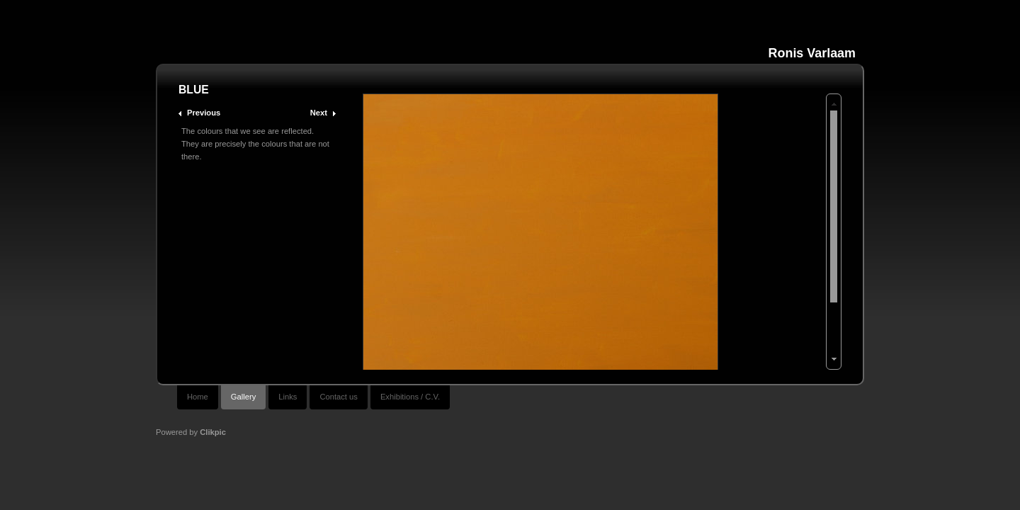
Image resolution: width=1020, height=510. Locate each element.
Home (197, 396)
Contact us (338, 396)
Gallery (243, 396)
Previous (203, 112)
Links (287, 396)
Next (318, 112)
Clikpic (213, 432)
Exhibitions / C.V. (410, 396)
